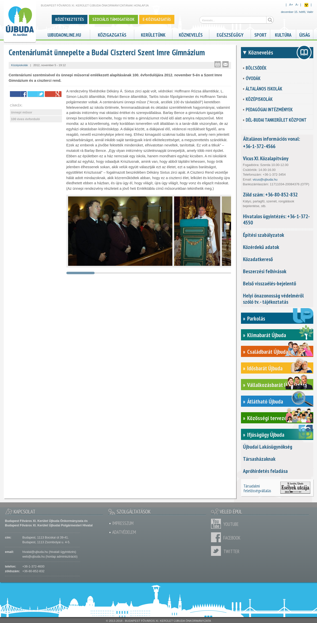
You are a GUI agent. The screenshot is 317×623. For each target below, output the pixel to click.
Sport (260, 34)
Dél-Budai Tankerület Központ (276, 120)
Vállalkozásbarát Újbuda (272, 384)
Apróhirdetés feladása (265, 470)
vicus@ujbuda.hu (265, 179)
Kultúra (283, 34)
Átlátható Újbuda (265, 401)
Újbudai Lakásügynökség (267, 446)
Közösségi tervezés (268, 418)
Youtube (217, 524)
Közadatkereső (258, 259)
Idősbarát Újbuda (265, 368)
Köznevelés (191, 34)
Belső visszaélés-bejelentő (269, 283)
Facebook (217, 537)
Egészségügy (230, 34)
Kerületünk (153, 34)
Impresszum (122, 523)
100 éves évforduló (25, 119)
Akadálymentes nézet (306, 4)
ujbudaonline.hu (64, 34)
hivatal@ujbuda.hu (35, 552)
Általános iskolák (264, 89)
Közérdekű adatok (261, 247)
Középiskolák (259, 99)
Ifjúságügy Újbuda (265, 434)
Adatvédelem (124, 532)
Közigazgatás (112, 34)
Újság (304, 34)
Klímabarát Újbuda (266, 335)
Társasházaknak (259, 458)
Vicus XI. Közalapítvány (266, 158)
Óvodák (253, 78)
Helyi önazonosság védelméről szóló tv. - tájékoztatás (273, 298)
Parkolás (256, 318)
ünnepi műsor (21, 112)
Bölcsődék (256, 68)
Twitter (217, 551)
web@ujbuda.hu (33, 556)
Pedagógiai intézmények (269, 109)
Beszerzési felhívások (264, 271)
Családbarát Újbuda (267, 351)
